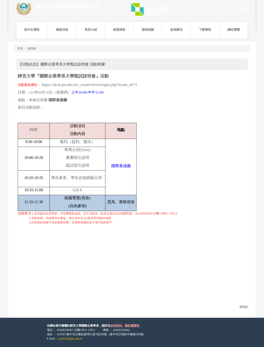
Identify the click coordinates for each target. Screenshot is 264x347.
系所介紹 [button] (91, 29)
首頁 (20, 48)
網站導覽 (233, 29)
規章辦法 (176, 29)
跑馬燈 (32, 48)
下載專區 (205, 29)
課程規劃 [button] (148, 29)
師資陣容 (119, 29)
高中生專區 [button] (32, 29)
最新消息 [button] (62, 29)
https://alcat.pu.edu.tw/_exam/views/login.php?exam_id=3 (89, 84)
